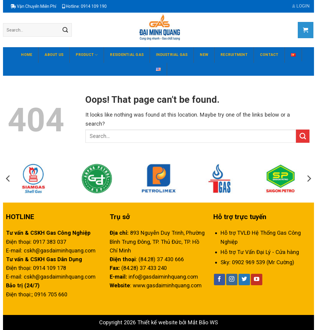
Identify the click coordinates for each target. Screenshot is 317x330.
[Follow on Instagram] (232, 279)
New (204, 55)
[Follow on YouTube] (256, 279)
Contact (269, 55)
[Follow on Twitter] (244, 279)
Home (26, 55)
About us (53, 55)
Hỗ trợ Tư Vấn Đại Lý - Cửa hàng (260, 252)
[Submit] (65, 30)
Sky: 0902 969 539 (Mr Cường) (257, 262)
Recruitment (234, 55)
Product (87, 55)
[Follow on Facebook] (219, 279)
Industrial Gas (171, 55)
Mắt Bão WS (203, 322)
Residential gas (127, 55)
